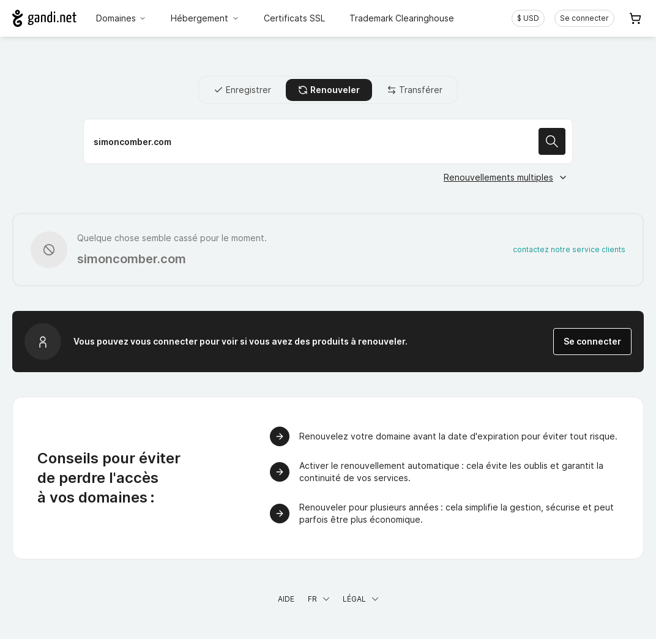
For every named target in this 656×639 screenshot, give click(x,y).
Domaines (121, 18)
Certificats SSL (294, 18)
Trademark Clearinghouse (401, 18)
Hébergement (205, 18)
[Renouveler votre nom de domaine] (328, 141)
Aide (286, 599)
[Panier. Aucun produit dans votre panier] (635, 18)
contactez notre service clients (569, 249)
